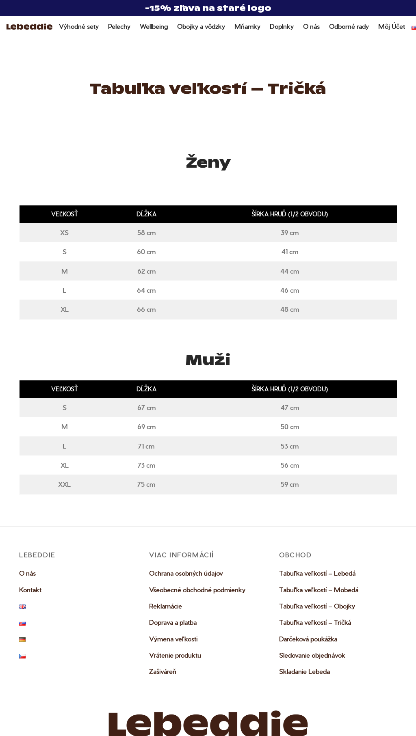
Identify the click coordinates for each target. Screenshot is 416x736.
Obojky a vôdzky (201, 26)
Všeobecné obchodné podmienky (197, 590)
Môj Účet (391, 26)
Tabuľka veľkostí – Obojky (317, 607)
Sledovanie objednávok (312, 656)
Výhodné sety (79, 26)
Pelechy (119, 26)
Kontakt (30, 590)
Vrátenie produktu (175, 656)
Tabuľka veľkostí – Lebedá (317, 574)
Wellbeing (154, 26)
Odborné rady (349, 26)
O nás (311, 26)
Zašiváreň (162, 672)
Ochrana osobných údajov (186, 574)
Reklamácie (165, 607)
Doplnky (282, 26)
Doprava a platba (173, 623)
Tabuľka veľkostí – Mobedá (318, 590)
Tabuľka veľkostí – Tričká (315, 623)
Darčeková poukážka (308, 639)
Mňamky (247, 26)
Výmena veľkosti (173, 639)
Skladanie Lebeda (304, 672)
